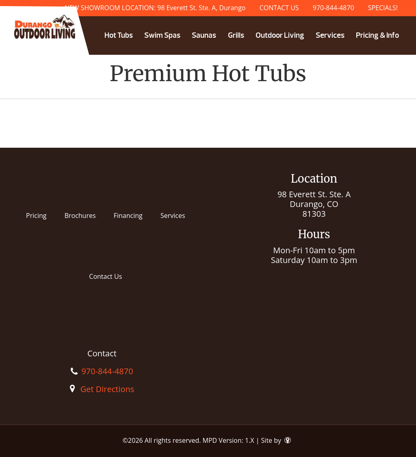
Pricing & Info (377, 35)
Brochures (80, 215)
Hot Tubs (118, 35)
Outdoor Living (280, 35)
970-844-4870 (333, 7)
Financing (128, 215)
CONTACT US (279, 7)
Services (330, 35)
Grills (236, 35)
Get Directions (107, 389)
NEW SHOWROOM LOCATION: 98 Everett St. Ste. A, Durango (155, 7)
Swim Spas (162, 35)
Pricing (36, 215)
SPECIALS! (383, 7)
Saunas (204, 35)
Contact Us (105, 276)
